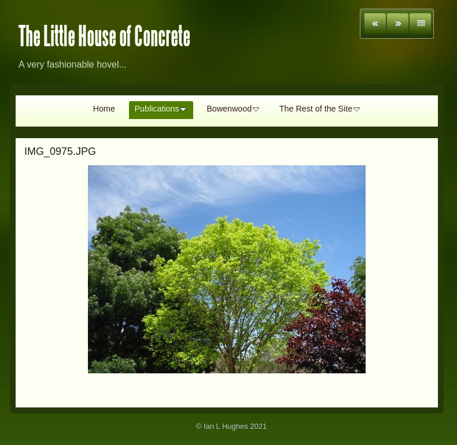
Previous (375, 23)
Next (397, 23)
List (420, 23)
